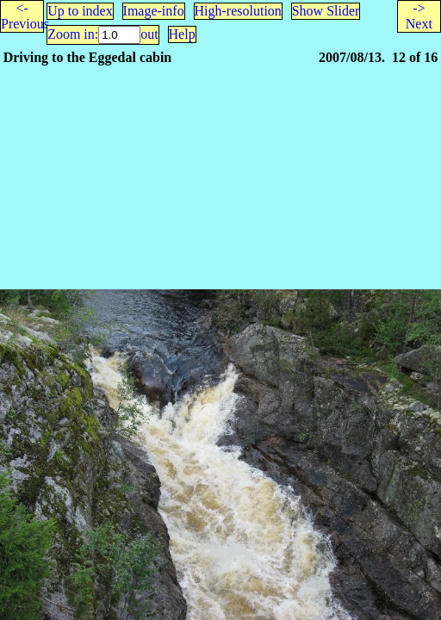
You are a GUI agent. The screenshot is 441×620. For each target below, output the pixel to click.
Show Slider (326, 10)
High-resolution (238, 10)
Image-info (153, 10)
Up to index (80, 10)
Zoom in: (72, 34)
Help (182, 34)
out (149, 34)
